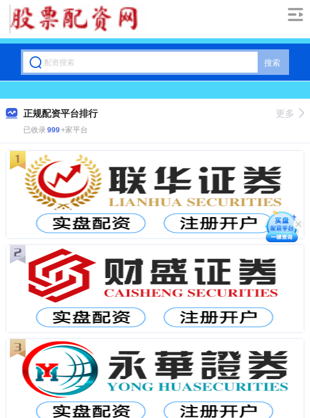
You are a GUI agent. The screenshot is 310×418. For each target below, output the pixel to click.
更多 (290, 113)
